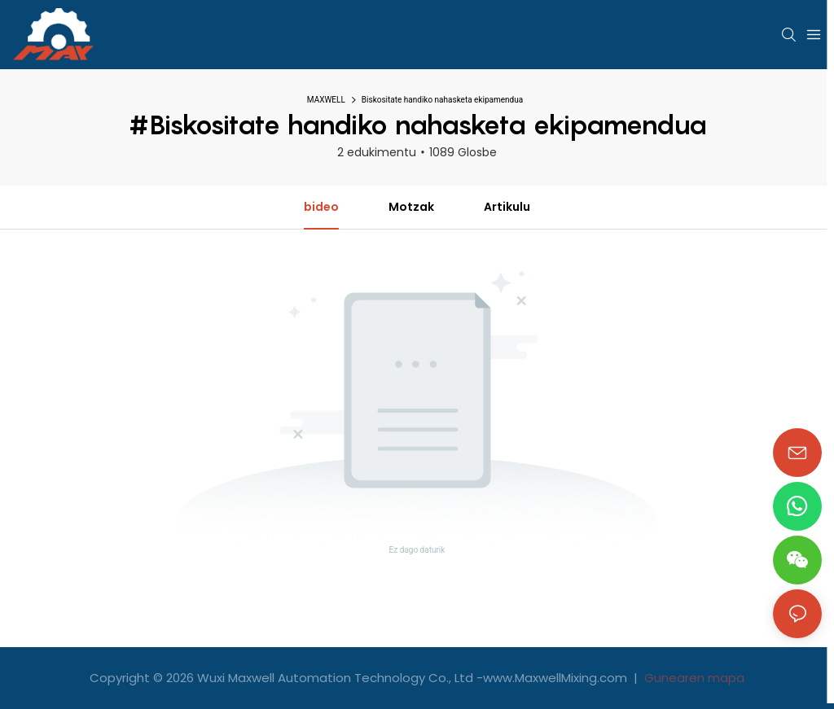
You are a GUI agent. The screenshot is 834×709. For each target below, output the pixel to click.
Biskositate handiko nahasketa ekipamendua (442, 99)
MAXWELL (326, 99)
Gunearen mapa (692, 677)
